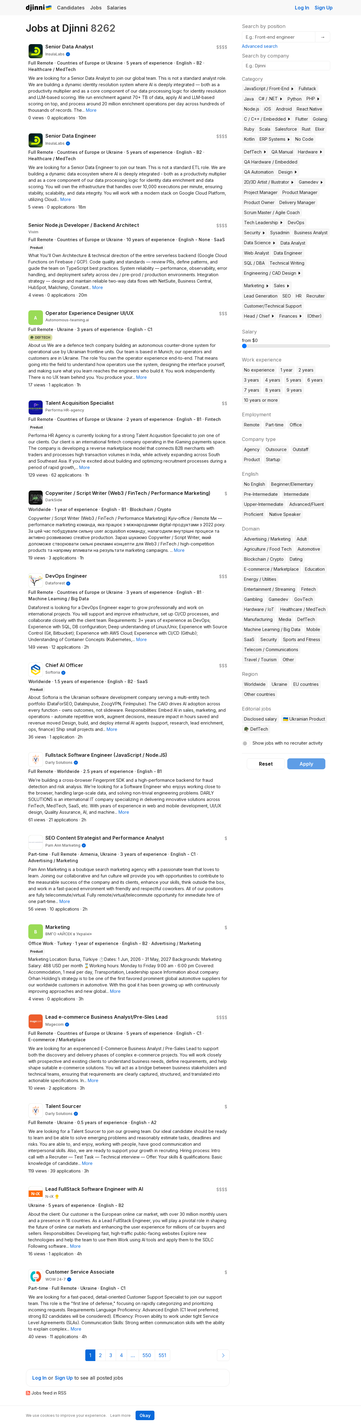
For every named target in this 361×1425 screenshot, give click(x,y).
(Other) (314, 316)
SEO (286, 295)
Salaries (116, 8)
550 (147, 1355)
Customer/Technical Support (273, 306)
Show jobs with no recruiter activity (288, 743)
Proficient (253, 514)
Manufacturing (258, 619)
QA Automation (259, 172)
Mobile (313, 629)
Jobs (96, 8)
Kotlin (249, 139)
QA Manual (282, 151)
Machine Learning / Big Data (272, 629)
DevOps (296, 222)
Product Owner (259, 202)
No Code (304, 139)
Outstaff (300, 449)
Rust (306, 129)
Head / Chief (259, 316)
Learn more (120, 1415)
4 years (272, 380)
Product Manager (299, 192)
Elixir (319, 129)
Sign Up (324, 8)
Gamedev (311, 182)
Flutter (302, 119)
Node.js (251, 108)
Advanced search (260, 46)
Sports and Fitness (301, 639)
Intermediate (296, 494)
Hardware (310, 151)
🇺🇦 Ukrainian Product (304, 718)
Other (288, 659)
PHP (313, 98)
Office (296, 424)
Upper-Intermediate (263, 504)
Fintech (308, 589)
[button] (91, 110)
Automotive (309, 549)
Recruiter (315, 295)
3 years (251, 380)
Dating (296, 559)
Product (252, 459)
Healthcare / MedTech (303, 609)
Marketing (256, 285)
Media (285, 619)
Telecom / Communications (271, 649)
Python (295, 98)
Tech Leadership (263, 222)
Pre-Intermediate (261, 494)
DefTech (255, 151)
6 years (315, 380)
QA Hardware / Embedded (270, 161)
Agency (252, 449)
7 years (251, 390)
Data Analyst (293, 242)
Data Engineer (288, 253)
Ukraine (279, 684)
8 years (273, 390)
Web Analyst (256, 253)
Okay (145, 1415)
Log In (302, 8)
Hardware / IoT (259, 609)
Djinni (39, 8)
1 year (286, 369)
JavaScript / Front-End (269, 88)
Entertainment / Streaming (269, 589)
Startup (273, 459)
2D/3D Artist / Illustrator (269, 182)
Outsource (276, 449)
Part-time (275, 424)
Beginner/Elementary (292, 484)
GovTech (303, 599)
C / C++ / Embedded (267, 119)
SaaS (249, 639)
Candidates (71, 8)
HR (299, 295)
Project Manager (261, 192)
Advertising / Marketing (267, 538)
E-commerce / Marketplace (271, 569)
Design (287, 172)
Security (254, 232)
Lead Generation (261, 295)
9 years (294, 390)
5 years (293, 380)
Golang (320, 119)
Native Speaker (285, 514)
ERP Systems (275, 139)
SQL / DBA (254, 263)
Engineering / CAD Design (272, 273)
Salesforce (286, 129)
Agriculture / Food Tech (268, 549)
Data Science (260, 242)
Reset (266, 764)
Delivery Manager (297, 202)
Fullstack (307, 88)
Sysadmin (279, 232)
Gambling (253, 599)
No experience (259, 369)
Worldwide (255, 684)
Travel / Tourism (260, 659)
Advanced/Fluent (306, 504)
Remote (252, 424)
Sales (282, 285)
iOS (267, 108)
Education (315, 569)
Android (284, 108)
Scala (264, 129)
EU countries (306, 684)
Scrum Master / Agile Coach (272, 212)
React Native (309, 108)
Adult (302, 538)
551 (162, 1355)
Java (249, 98)
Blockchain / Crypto (264, 559)
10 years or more (261, 400)
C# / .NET (271, 98)
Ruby (249, 129)
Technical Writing (287, 263)
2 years (306, 369)
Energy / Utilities (260, 579)
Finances (290, 316)
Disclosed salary (260, 718)
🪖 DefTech (256, 729)
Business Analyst (310, 232)
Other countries (259, 694)
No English (254, 484)
